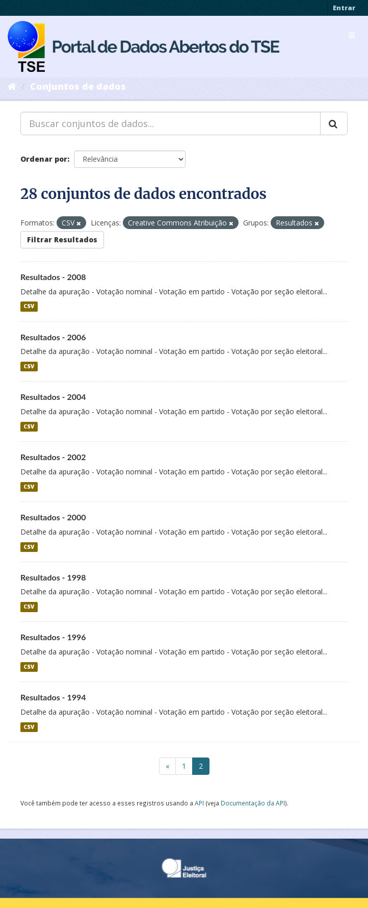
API (199, 803)
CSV (28, 306)
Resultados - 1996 (53, 637)
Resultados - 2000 (53, 517)
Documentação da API (253, 803)
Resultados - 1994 (53, 697)
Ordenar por (43, 159)
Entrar (344, 7)
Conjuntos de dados (78, 86)
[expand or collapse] (351, 35)
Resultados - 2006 (53, 337)
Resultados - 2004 (53, 396)
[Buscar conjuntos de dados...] (170, 123)
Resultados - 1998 (53, 577)
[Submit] (334, 123)
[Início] (12, 86)
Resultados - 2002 (53, 457)
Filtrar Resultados (62, 239)
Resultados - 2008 (53, 277)
